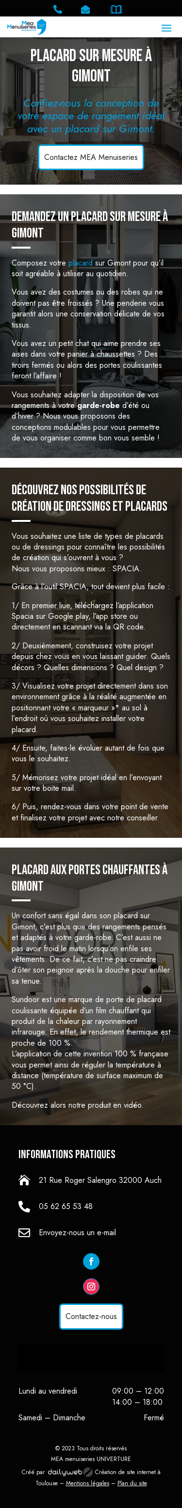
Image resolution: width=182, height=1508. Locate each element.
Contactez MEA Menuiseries (91, 157)
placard (80, 262)
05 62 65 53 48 (66, 1206)
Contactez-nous (91, 1316)
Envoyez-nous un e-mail (77, 1232)
